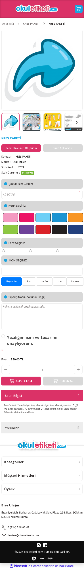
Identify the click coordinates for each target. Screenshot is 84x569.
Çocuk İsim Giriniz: (20, 184)
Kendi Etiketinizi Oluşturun (21, 148)
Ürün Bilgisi (13, 395)
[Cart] (79, 9)
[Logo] (36, 9)
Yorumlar (12, 428)
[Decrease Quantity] (5, 369)
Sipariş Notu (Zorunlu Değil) (26, 297)
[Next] (76, 122)
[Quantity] (42, 369)
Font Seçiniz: (16, 243)
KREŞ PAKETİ (23, 156)
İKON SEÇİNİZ (17, 260)
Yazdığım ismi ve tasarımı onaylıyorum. (32, 340)
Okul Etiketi (19, 162)
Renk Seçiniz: (17, 205)
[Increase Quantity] (78, 369)
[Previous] (7, 122)
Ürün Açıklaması (62, 148)
